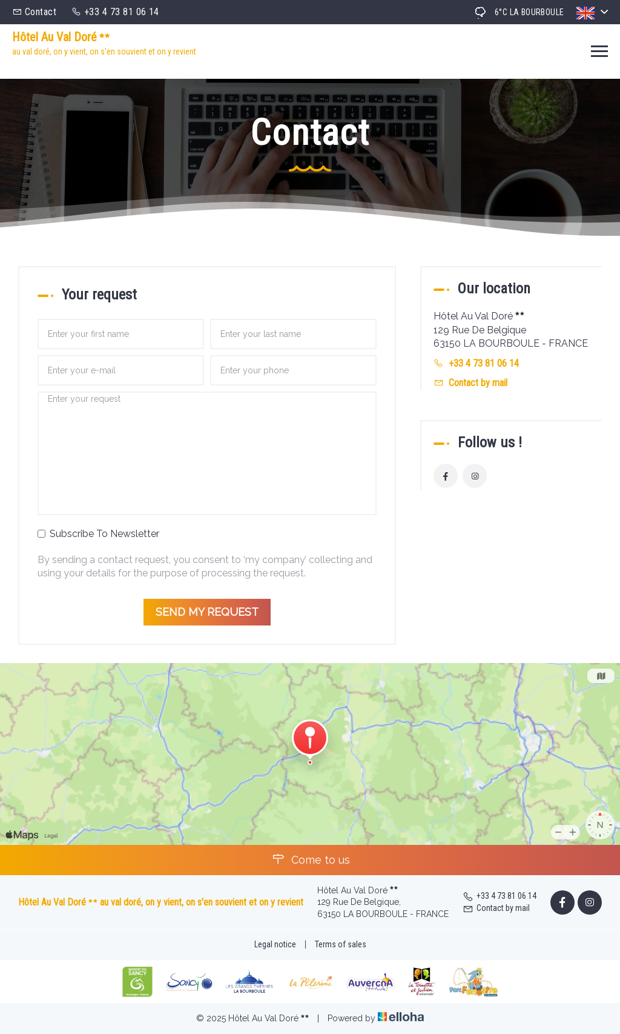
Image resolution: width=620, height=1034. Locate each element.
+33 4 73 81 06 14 (499, 896)
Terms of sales (340, 944)
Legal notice (275, 944)
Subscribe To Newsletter (98, 533)
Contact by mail (478, 383)
